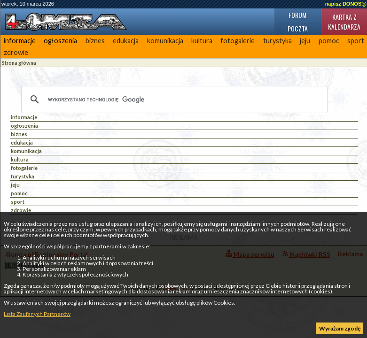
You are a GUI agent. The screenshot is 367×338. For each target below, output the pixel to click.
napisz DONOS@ (346, 4)
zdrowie (16, 52)
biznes (95, 41)
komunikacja (165, 41)
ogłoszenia (60, 41)
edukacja (126, 41)
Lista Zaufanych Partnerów (37, 313)
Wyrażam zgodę (339, 328)
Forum (297, 15)
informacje (20, 41)
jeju (305, 41)
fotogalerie (237, 41)
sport (17, 202)
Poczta (298, 28)
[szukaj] (173, 99)
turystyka (277, 41)
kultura (201, 41)
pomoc (329, 41)
